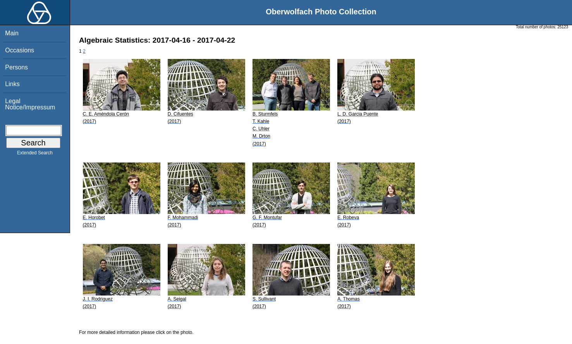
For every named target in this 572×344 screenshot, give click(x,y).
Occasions (19, 50)
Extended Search (35, 154)
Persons (16, 67)
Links (12, 84)
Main (12, 33)
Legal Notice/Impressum (30, 104)
